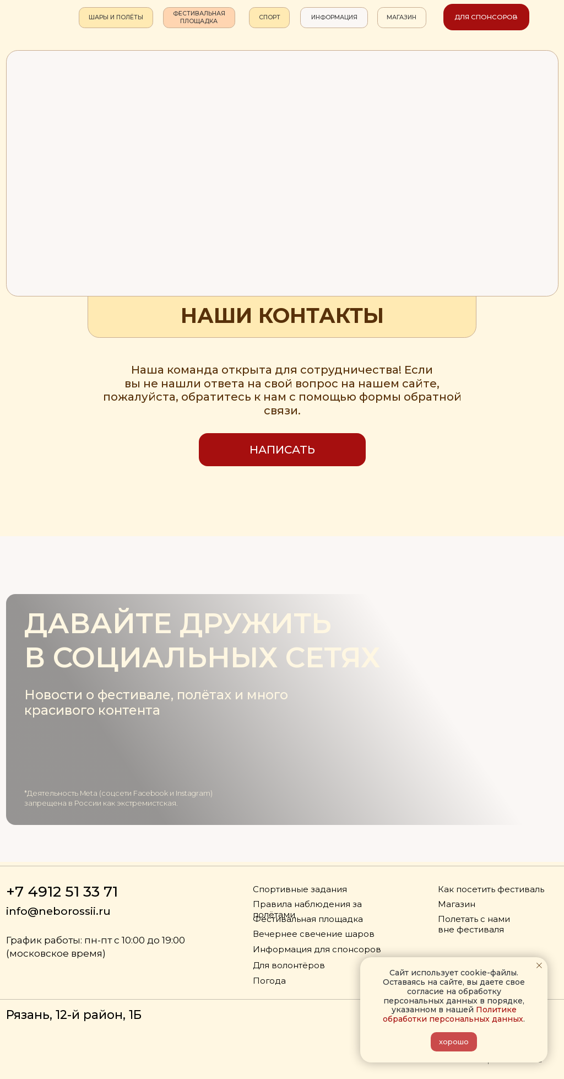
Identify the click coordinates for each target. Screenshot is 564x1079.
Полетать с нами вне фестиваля (474, 924)
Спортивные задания (300, 889)
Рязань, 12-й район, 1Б (74, 1014)
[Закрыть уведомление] (539, 965)
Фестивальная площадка (308, 919)
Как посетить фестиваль (491, 889)
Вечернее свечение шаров (314, 934)
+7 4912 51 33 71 (62, 891)
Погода (269, 981)
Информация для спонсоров (317, 949)
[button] (282, 449)
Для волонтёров (289, 965)
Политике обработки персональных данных (453, 1014)
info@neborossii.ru (58, 911)
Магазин (456, 904)
